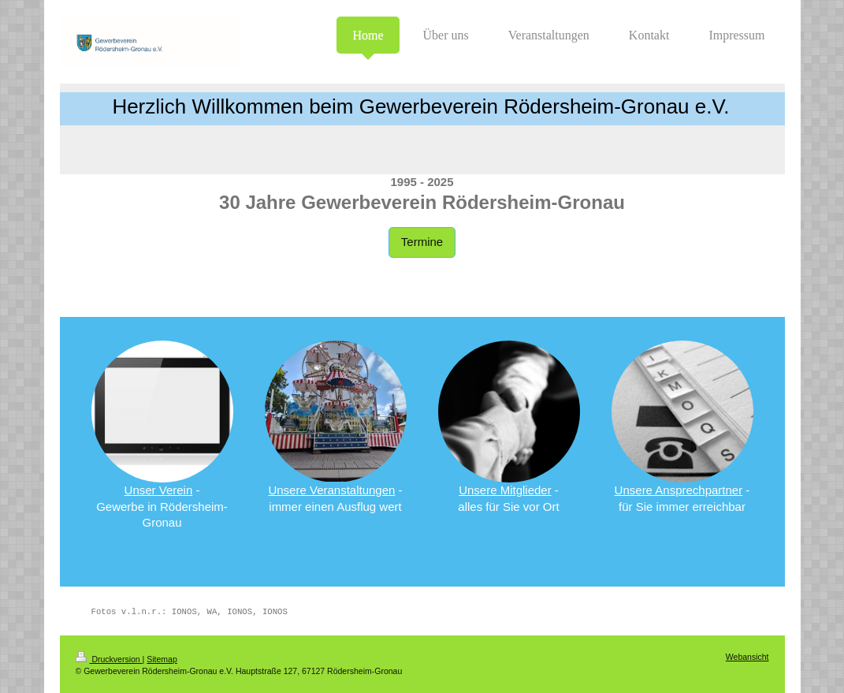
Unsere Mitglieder (505, 490)
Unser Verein (159, 490)
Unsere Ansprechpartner (679, 490)
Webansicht (747, 656)
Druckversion (109, 659)
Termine (422, 241)
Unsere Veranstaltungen (331, 490)
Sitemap (162, 659)
